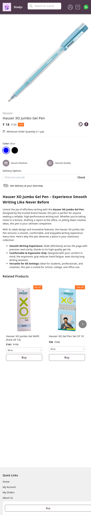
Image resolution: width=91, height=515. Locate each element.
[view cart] (77, 7)
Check (81, 177)
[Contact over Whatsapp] (86, 7)
